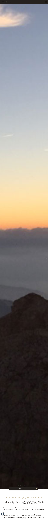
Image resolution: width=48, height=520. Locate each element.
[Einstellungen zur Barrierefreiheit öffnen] (2, 514)
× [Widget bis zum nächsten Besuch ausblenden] (3, 512)
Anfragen (22, 488)
